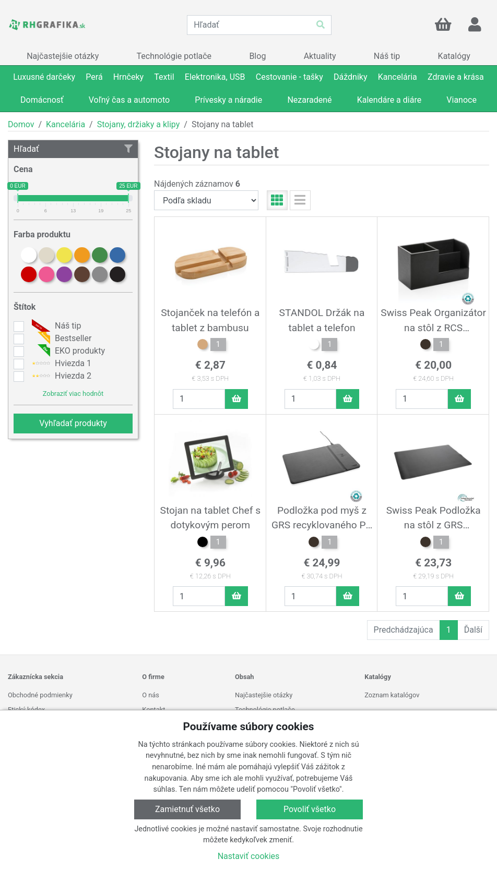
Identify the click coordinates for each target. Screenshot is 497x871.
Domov (21, 124)
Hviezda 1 (60, 363)
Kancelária (65, 124)
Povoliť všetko (309, 809)
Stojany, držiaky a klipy (138, 124)
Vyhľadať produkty (73, 423)
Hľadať (73, 149)
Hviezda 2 (60, 376)
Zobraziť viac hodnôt (73, 393)
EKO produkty (67, 351)
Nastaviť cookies (249, 856)
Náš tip (55, 326)
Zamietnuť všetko (187, 809)
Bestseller (60, 338)
